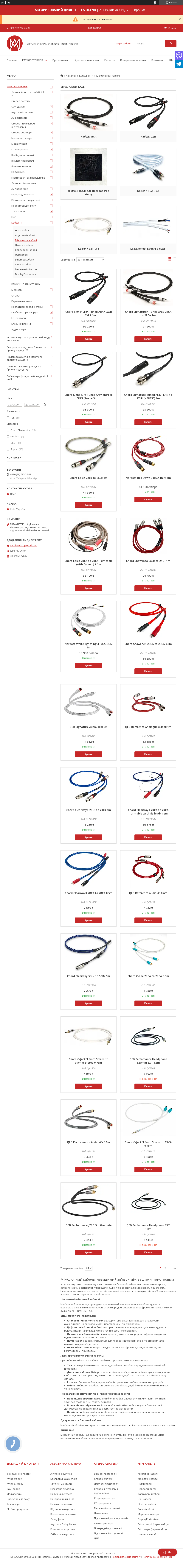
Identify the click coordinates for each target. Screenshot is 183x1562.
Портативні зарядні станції (27, 306)
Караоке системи (21, 301)
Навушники (18, 172)
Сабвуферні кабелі (26, 250)
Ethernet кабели (24, 259)
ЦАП (13, 217)
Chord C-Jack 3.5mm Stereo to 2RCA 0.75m (148, 1143)
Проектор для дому (18, 1499)
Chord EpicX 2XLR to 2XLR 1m (89, 478)
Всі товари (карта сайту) (152, 1529)
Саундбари (18, 106)
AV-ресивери (19, 117)
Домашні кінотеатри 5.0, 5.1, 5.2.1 (27, 93)
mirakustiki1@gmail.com (23, 545)
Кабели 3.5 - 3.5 (88, 248)
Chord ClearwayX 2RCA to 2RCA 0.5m (88, 893)
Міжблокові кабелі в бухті (148, 248)
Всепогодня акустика (63, 1514)
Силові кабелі (23, 264)
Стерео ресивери (21, 132)
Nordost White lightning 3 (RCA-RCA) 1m (88, 645)
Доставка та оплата (87, 60)
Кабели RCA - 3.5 (148, 191)
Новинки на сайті (148, 1534)
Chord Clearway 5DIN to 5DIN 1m (88, 976)
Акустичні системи (22, 112)
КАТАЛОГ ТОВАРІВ (32, 60)
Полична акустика (61, 1494)
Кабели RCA (88, 136)
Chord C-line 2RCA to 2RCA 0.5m (148, 976)
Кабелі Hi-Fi (86, 75)
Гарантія (109, 60)
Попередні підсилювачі (108, 1528)
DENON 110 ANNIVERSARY (25, 284)
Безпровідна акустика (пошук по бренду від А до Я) (26, 348)
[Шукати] (170, 43)
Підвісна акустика (61, 1504)
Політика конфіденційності (158, 1556)
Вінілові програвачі (22, 160)
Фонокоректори (21, 166)
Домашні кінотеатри (19, 1473)
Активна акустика (61, 1473)
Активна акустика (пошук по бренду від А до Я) (28, 339)
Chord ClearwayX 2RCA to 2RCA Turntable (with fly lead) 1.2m (148, 811)
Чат (167, 1552)
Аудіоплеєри (18, 329)
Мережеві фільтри (26, 269)
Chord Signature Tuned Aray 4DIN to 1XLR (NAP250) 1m (148, 396)
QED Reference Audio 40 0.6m (148, 893)
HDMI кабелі (22, 230)
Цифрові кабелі (24, 245)
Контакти (157, 60)
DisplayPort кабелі (25, 274)
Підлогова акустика (62, 1489)
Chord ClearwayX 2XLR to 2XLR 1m (88, 810)
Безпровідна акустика (63, 1478)
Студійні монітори (61, 1483)
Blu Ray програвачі (22, 155)
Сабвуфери (57, 1519)
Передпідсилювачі (22, 194)
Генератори (18, 318)
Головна (12, 60)
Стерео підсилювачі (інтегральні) (23, 125)
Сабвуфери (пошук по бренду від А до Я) (27, 377)
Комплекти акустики (62, 1529)
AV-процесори (15, 1483)
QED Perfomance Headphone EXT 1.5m (148, 1226)
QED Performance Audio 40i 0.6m (88, 1142)
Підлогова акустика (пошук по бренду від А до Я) (25, 358)
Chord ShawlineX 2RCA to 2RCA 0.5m (148, 644)
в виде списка (174, 259)
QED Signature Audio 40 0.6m (88, 727)
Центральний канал (62, 1499)
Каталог (71, 75)
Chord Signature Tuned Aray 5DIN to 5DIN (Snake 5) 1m (89, 396)
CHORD (15, 295)
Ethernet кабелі (147, 1504)
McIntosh (16, 289)
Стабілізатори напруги (24, 312)
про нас (139, 10)
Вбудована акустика (62, 1509)
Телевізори (18, 211)
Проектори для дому (23, 205)
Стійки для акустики (62, 1534)
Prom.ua (110, 1553)
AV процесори (19, 189)
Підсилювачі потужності (25, 200)
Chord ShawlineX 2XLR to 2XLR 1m (148, 561)
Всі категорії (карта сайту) (153, 1524)
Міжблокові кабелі (26, 240)
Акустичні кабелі (25, 235)
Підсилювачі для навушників (28, 177)
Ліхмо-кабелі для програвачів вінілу (88, 192)
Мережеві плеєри (21, 138)
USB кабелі (21, 254)
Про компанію (60, 60)
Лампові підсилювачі (23, 183)
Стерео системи (20, 101)
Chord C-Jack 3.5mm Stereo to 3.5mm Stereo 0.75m (88, 1060)
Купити (88, 339)
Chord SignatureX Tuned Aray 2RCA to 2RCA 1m (148, 313)
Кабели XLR (148, 136)
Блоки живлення (21, 323)
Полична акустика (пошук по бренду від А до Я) (24, 368)
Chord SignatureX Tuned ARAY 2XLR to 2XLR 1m (88, 313)
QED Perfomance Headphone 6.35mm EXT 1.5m (148, 1060)
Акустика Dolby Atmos (63, 1524)
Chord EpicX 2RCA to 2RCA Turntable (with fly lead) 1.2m (88, 562)
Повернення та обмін (133, 60)
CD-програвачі (102, 1503)
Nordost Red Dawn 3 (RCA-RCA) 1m (148, 478)
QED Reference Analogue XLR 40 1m (148, 727)
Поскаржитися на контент (126, 1556)
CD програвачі (20, 149)
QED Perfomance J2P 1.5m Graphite (89, 1225)
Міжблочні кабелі (148, 1478)
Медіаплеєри (19, 143)
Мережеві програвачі (107, 1508)
